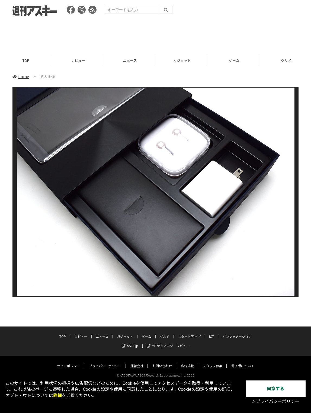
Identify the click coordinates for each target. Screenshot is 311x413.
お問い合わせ (162, 360)
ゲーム (234, 60)
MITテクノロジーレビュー (168, 340)
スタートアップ (189, 331)
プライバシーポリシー (105, 360)
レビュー (78, 60)
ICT (211, 331)
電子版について (242, 360)
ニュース (130, 60)
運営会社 (136, 360)
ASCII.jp (130, 340)
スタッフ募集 (212, 360)
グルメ (164, 331)
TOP (26, 60)
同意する (275, 388)
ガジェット (182, 60)
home (20, 76)
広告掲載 (187, 360)
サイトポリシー (68, 360)
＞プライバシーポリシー (275, 401)
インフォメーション (237, 331)
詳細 (57, 395)
